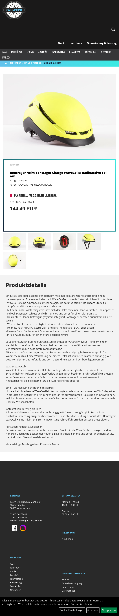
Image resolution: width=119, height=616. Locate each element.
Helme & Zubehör (32, 63)
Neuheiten (106, 51)
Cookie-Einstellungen (72, 610)
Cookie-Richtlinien (81, 604)
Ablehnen (93, 610)
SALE (4, 51)
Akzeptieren (109, 610)
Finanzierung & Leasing (102, 43)
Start (61, 43)
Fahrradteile (58, 51)
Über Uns (75, 43)
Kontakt (66, 579)
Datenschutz (68, 590)
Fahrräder (16, 51)
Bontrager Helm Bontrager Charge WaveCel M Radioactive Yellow (58, 174)
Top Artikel (90, 51)
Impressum (68, 587)
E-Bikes (30, 51)
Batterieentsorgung (72, 583)
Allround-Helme (52, 63)
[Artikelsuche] (113, 29)
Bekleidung (74, 51)
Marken (6, 57)
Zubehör (42, 51)
